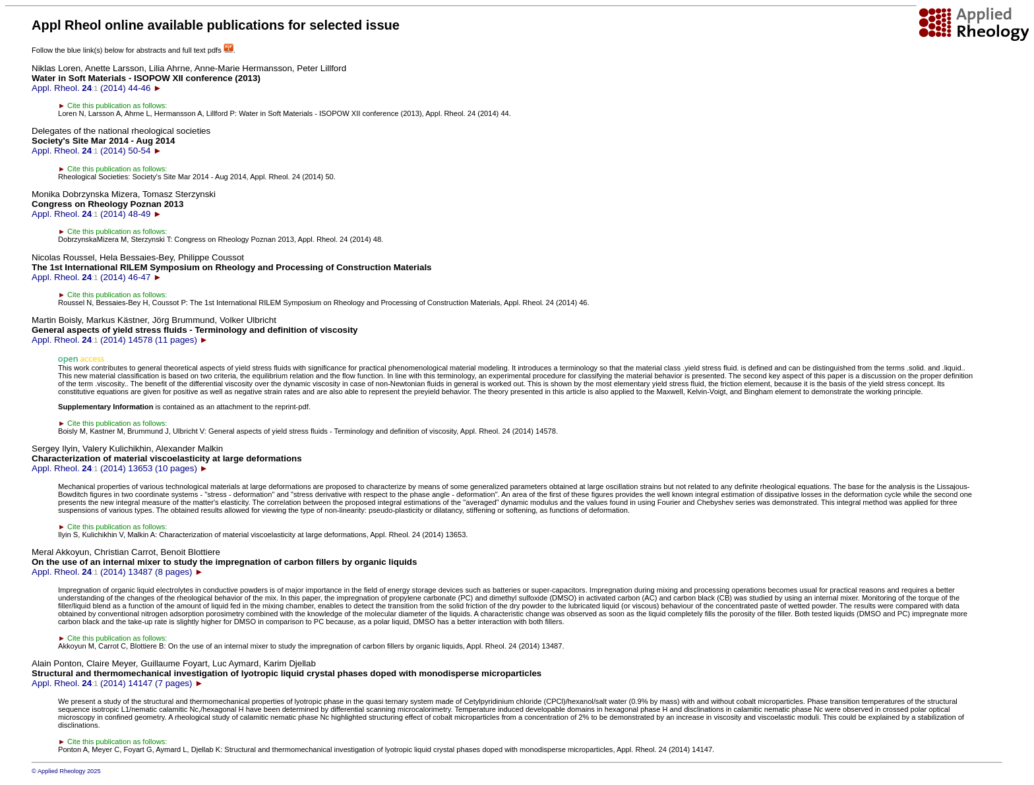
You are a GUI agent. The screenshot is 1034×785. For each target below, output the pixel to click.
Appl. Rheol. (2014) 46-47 (232, 267)
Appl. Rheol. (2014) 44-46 (189, 78)
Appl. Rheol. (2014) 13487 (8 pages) (224, 562)
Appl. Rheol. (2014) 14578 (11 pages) (195, 330)
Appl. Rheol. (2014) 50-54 (121, 141)
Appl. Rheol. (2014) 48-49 (124, 204)
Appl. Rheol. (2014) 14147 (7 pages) (286, 673)
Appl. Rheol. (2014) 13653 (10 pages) (167, 458)
